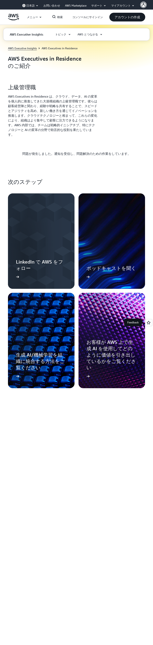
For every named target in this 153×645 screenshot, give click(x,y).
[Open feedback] (148, 322)
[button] (127, 17)
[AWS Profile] (143, 5)
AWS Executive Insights (22, 48)
